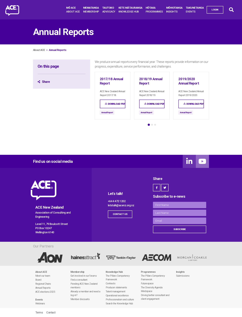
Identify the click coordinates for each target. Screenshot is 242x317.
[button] (149, 125)
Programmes (148, 271)
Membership (77, 271)
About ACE (39, 49)
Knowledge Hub (114, 271)
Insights (180, 271)
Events (39, 299)
